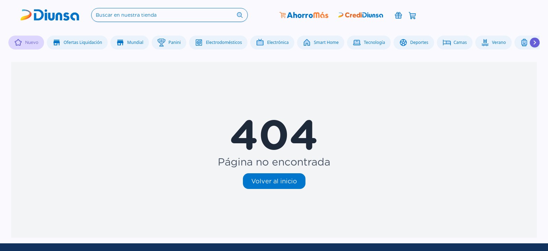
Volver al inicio (274, 181)
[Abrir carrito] (412, 15)
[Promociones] (398, 15)
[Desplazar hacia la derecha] (535, 42)
